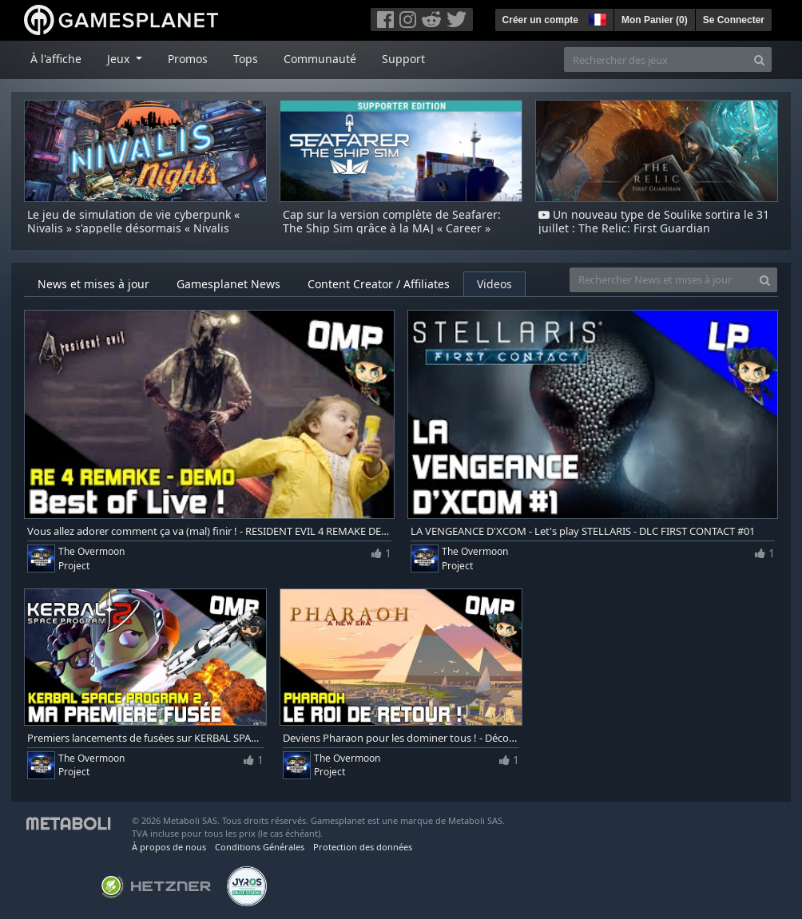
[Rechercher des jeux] (656, 59)
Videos (494, 283)
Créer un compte (540, 20)
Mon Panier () (654, 20)
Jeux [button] (120, 58)
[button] (596, 18)
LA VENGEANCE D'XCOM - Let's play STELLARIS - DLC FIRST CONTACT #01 (583, 531)
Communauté (320, 58)
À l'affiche (55, 58)
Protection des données (362, 847)
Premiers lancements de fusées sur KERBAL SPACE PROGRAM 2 (145, 738)
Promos (188, 58)
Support (403, 58)
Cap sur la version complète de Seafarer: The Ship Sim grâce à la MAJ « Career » (392, 221)
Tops (245, 58)
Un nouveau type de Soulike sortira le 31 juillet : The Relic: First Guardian (653, 221)
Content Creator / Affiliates (379, 283)
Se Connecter (733, 20)
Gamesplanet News (228, 283)
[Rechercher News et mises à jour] (661, 279)
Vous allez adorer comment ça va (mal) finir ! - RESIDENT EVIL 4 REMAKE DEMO (209, 531)
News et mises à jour (93, 283)
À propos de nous (169, 847)
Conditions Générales (259, 847)
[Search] (759, 59)
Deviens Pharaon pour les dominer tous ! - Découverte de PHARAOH (401, 738)
